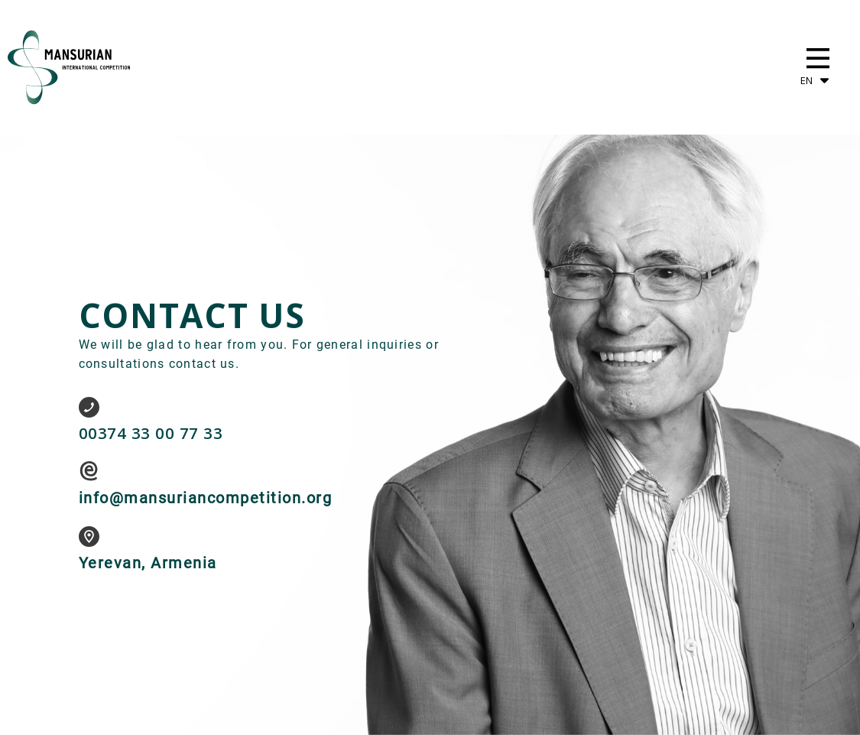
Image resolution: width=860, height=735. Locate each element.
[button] (817, 58)
